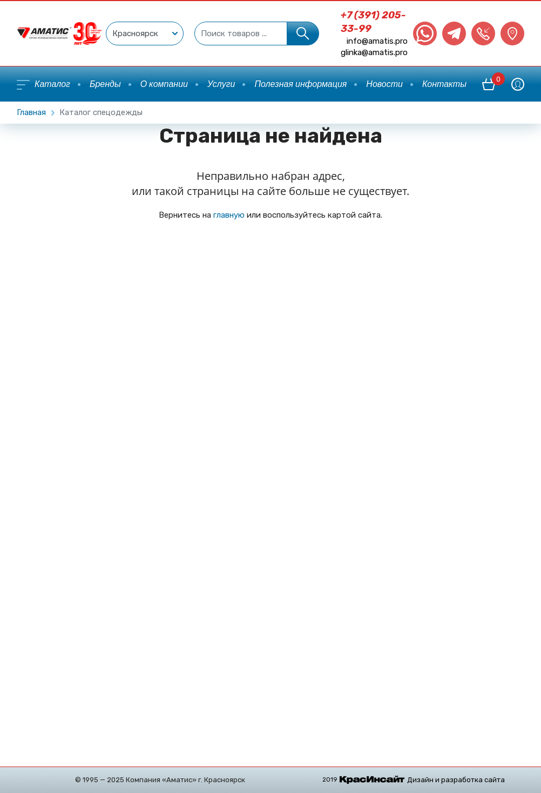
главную (229, 215)
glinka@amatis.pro (374, 52)
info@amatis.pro (377, 41)
